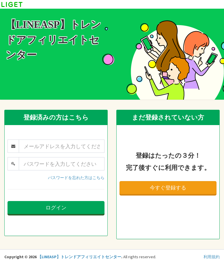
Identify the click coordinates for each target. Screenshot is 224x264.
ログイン (56, 207)
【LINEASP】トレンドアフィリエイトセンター (79, 256)
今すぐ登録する (168, 187)
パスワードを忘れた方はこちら (76, 177)
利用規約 (212, 256)
